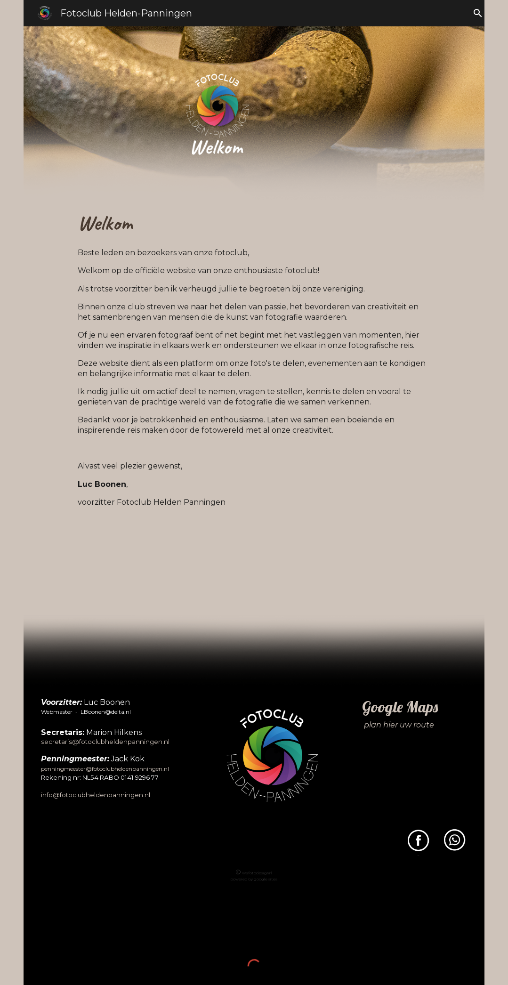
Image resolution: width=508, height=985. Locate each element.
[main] (254, 366)
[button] (478, 13)
